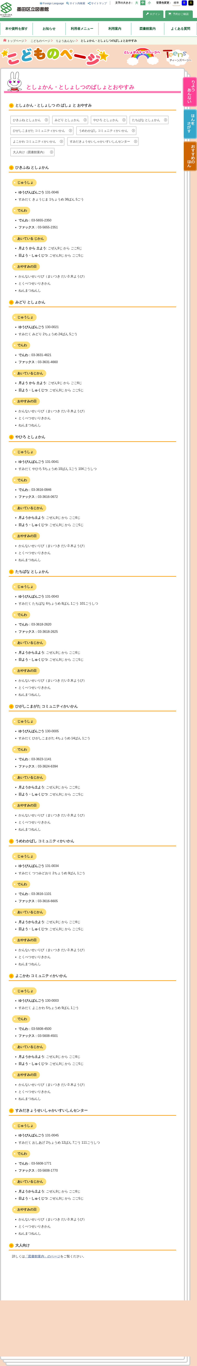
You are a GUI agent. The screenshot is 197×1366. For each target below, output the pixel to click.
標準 (176, 2)
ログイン (153, 13)
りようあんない (65, 40)
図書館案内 (148, 28)
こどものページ (40, 40)
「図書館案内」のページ (42, 1256)
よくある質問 (180, 28)
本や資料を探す (16, 28)
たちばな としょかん (146, 120)
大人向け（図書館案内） (29, 152)
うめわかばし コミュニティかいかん (103, 130)
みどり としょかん (67, 120)
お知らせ (49, 28)
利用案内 (114, 28)
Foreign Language (53, 3)
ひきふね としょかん (27, 120)
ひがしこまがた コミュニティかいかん (39, 130)
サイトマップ (99, 3)
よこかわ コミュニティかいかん (34, 141)
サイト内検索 (77, 3)
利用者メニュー (82, 28)
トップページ (15, 40)
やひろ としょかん (105, 120)
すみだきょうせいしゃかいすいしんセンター (100, 141)
